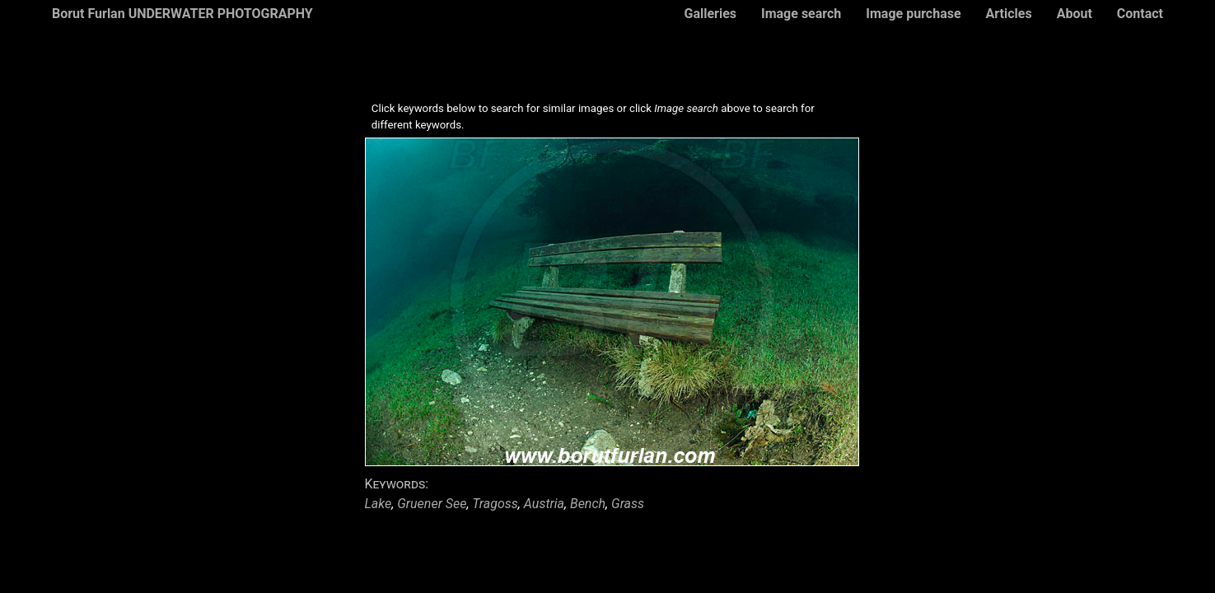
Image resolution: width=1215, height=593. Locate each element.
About (1074, 13)
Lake (378, 503)
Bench (587, 503)
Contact (1140, 13)
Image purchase (913, 13)
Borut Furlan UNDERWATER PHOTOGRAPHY (182, 13)
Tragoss (495, 503)
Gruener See (431, 503)
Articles (1009, 13)
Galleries (710, 13)
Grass (627, 503)
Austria (544, 503)
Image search (801, 13)
